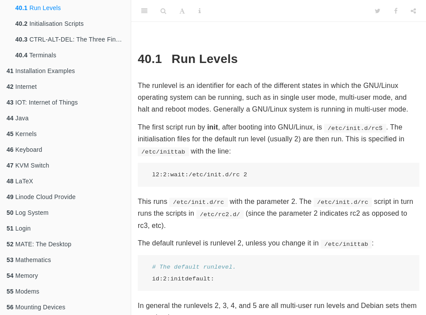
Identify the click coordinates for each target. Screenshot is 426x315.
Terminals (35, 55)
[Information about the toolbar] (199, 11)
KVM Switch (28, 165)
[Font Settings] (182, 11)
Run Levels (38, 7)
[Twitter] (377, 11)
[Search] (163, 11)
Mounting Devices (36, 307)
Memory (22, 275)
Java (17, 118)
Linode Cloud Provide (41, 196)
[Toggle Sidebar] (144, 11)
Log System (28, 212)
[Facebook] (396, 11)
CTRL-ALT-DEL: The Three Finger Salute (73, 39)
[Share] (413, 11)
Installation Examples (41, 70)
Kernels (22, 133)
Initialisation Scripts (49, 23)
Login (19, 228)
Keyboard (24, 149)
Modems (23, 291)
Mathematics (29, 259)
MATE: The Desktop (39, 244)
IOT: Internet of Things (42, 102)
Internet (22, 86)
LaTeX (20, 181)
